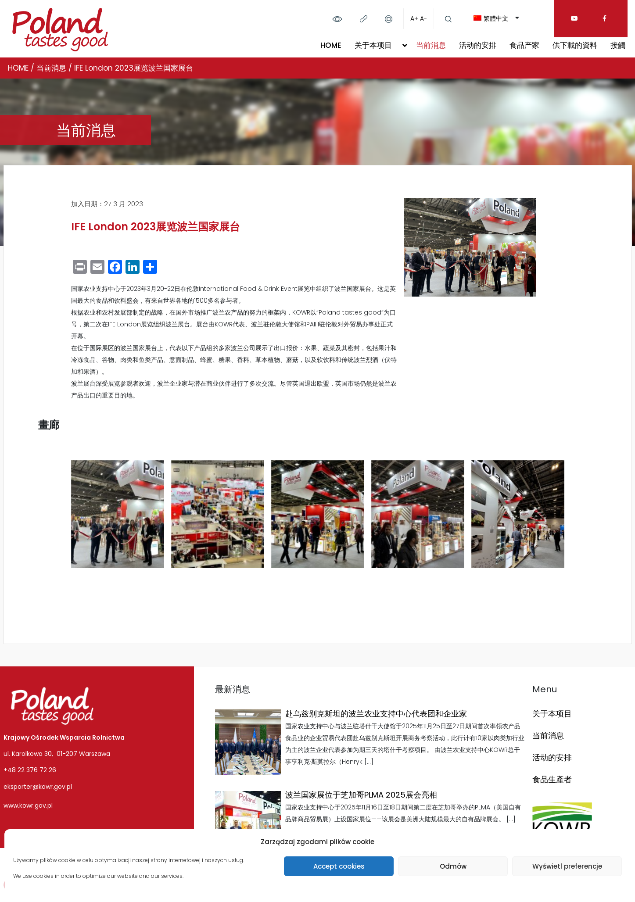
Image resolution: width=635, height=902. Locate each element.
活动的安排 (477, 45)
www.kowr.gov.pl (28, 805)
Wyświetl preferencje (567, 866)
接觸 (617, 45)
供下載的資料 (574, 45)
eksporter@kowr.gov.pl (38, 786)
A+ (414, 18)
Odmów (453, 866)
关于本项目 (373, 45)
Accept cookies (339, 866)
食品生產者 (552, 779)
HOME (330, 45)
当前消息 (431, 45)
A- (423, 18)
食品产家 (524, 45)
